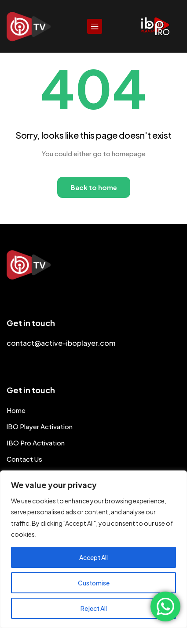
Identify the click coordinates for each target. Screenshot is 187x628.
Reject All (94, 608)
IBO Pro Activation (36, 442)
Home (16, 410)
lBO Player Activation (40, 426)
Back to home (93, 187)
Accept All (93, 557)
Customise (94, 583)
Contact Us (24, 459)
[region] (93, 549)
